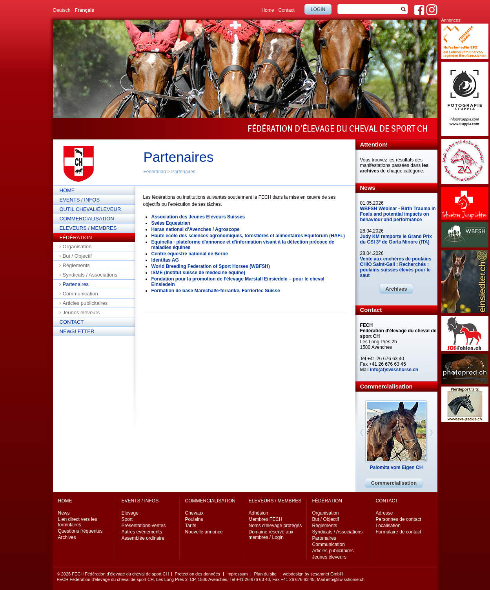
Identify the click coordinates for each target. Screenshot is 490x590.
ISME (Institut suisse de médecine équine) (198, 272)
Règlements (76, 265)
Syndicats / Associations (90, 275)
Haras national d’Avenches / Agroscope (195, 229)
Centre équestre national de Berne (189, 254)
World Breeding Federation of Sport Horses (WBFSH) (210, 266)
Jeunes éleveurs (81, 312)
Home (267, 10)
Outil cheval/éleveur (90, 209)
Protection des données (197, 574)
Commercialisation (87, 219)
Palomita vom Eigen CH (396, 467)
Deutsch (62, 10)
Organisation (77, 246)
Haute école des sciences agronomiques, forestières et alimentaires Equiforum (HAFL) (248, 235)
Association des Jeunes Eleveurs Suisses (198, 217)
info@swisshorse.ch (345, 579)
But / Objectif (77, 256)
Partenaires (183, 171)
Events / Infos (80, 200)
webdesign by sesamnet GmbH (313, 574)
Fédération (155, 171)
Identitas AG (165, 260)
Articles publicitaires (85, 303)
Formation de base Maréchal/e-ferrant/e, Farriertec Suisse (215, 290)
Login (318, 9)
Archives (396, 289)
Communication (80, 294)
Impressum (237, 574)
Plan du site (265, 574)
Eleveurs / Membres (88, 228)
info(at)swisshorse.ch (394, 369)
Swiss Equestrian (170, 223)
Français (84, 10)
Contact (286, 10)
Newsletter (77, 331)
